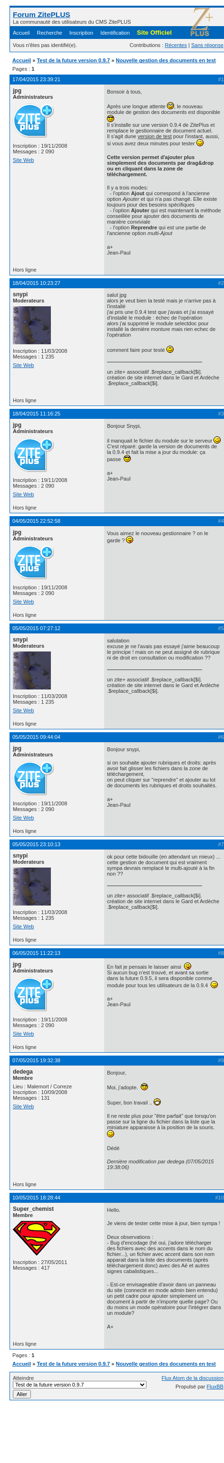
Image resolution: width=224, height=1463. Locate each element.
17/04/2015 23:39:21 (36, 79)
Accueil (21, 33)
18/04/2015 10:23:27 (36, 283)
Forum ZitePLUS (41, 14)
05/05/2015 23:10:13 (36, 844)
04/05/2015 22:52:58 (36, 521)
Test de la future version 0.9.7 (73, 60)
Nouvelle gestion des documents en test (166, 60)
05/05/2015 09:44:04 (36, 737)
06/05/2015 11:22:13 (36, 953)
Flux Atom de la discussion (193, 1378)
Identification (115, 33)
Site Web (23, 160)
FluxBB (214, 1386)
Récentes (176, 45)
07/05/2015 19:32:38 (36, 1060)
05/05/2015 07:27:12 (36, 628)
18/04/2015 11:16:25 (36, 413)
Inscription (81, 33)
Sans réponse (207, 45)
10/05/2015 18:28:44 (36, 1197)
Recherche (49, 33)
